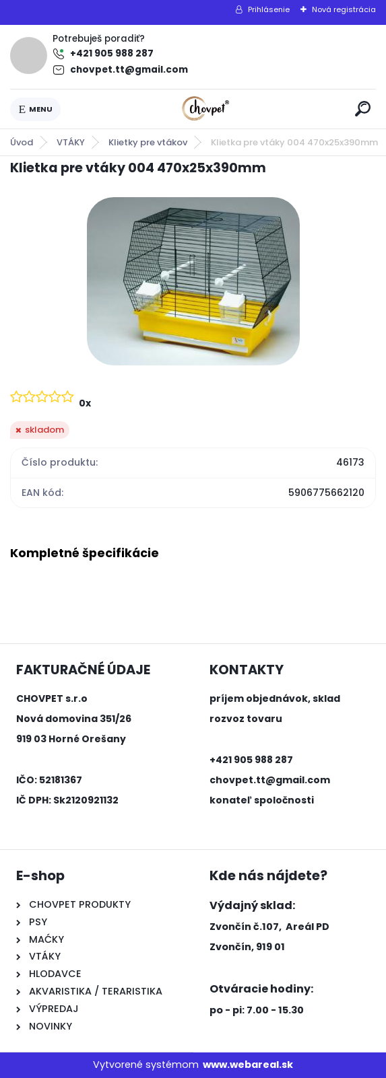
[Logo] (205, 109)
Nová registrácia (344, 9)
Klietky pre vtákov (147, 142)
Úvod (21, 142)
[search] (363, 109)
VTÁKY (71, 142)
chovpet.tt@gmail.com (129, 69)
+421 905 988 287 (112, 53)
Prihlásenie (269, 9)
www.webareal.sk (248, 1064)
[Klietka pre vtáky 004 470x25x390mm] (193, 281)
